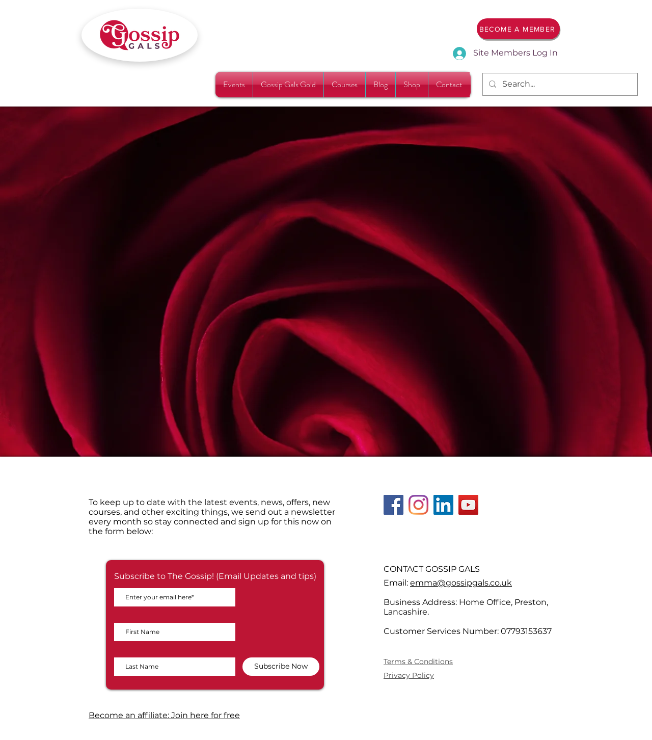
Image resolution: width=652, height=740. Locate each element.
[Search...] (559, 84)
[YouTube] (468, 505)
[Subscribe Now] (280, 666)
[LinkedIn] (443, 505)
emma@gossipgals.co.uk (461, 583)
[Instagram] (418, 505)
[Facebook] (393, 505)
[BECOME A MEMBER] (518, 28)
